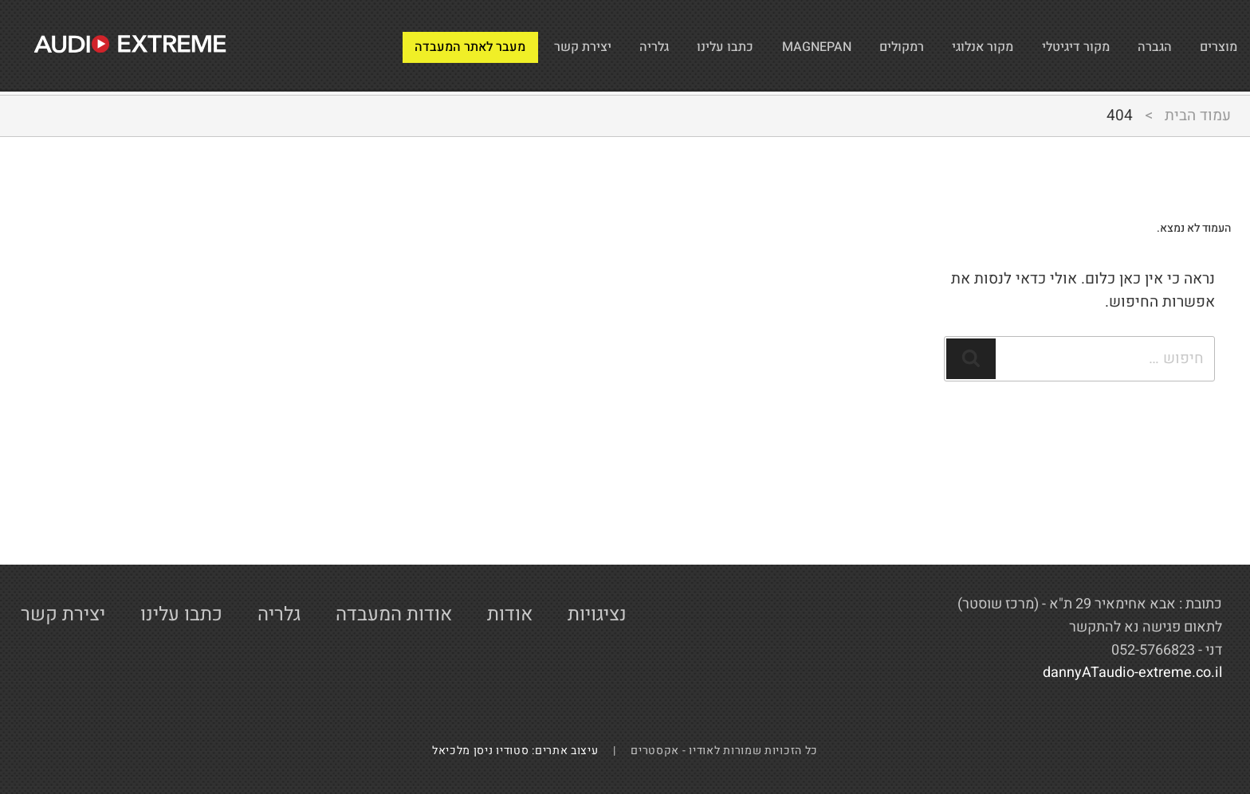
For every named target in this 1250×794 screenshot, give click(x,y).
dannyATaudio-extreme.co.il (1132, 672)
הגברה (1139, 45)
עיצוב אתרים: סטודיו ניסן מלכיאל (521, 750)
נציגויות (597, 614)
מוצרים (1213, 45)
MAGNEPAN (730, 45)
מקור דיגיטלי (1044, 45)
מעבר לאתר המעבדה (313, 45)
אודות (510, 614)
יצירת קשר (450, 45)
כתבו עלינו (619, 45)
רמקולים (833, 45)
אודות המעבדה (394, 614)
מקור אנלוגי (930, 45)
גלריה (536, 45)
